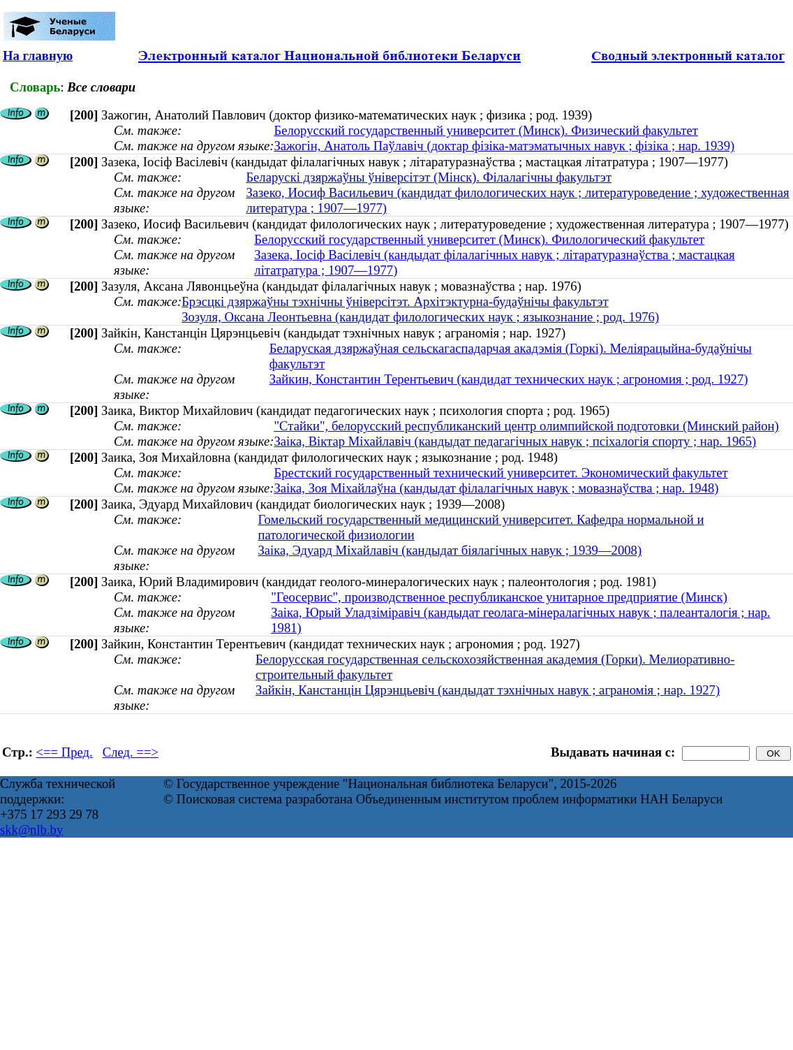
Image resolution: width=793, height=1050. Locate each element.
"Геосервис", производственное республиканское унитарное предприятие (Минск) (499, 597)
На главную (38, 55)
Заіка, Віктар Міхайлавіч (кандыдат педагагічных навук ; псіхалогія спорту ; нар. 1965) (515, 441)
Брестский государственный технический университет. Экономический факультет (500, 472)
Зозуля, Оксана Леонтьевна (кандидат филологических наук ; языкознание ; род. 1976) (420, 316)
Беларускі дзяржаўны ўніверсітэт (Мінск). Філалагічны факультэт (429, 177)
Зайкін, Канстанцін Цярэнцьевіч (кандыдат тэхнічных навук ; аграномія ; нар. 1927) (487, 690)
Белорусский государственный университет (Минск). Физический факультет (485, 130)
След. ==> (130, 752)
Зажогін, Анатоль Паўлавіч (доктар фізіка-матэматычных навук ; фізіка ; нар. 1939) (504, 145)
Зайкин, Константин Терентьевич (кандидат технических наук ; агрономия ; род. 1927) (508, 379)
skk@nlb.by (31, 829)
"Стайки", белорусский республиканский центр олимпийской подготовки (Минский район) (526, 425)
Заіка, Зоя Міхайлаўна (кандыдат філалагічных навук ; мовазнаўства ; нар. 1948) (496, 488)
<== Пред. (64, 752)
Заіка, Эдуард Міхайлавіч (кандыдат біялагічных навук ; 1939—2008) (450, 550)
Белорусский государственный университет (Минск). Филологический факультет (479, 239)
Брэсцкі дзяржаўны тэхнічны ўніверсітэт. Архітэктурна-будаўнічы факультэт (394, 301)
